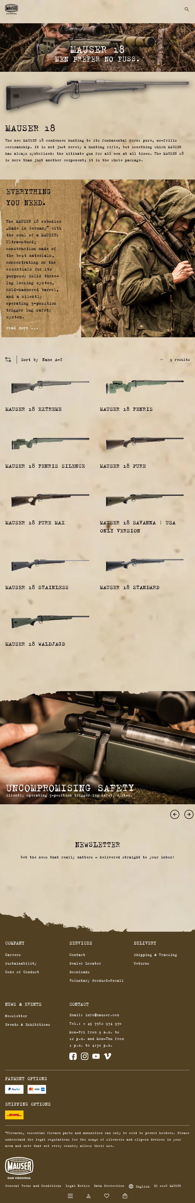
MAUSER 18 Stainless (37, 587)
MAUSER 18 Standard (129, 587)
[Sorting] (104, 359)
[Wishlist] (107, 1196)
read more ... (22, 327)
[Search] (187, 9)
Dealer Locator (85, 963)
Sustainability (21, 963)
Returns (141, 963)
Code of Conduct (22, 972)
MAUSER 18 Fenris (126, 409)
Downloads (79, 972)
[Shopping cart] (125, 1196)
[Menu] (70, 1196)
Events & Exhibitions (27, 1024)
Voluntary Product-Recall (96, 980)
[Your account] (88, 1196)
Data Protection (109, 1185)
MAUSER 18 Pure (123, 466)
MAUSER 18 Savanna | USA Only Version (138, 526)
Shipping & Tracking (155, 954)
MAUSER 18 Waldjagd (35, 644)
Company (15, 943)
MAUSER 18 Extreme (33, 409)
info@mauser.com (102, 1015)
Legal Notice (78, 1185)
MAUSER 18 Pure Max (35, 522)
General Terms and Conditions (33, 1185)
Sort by (29, 359)
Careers (13, 954)
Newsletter (16, 1016)
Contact (77, 954)
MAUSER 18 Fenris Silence (45, 466)
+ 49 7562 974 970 (102, 1023)
